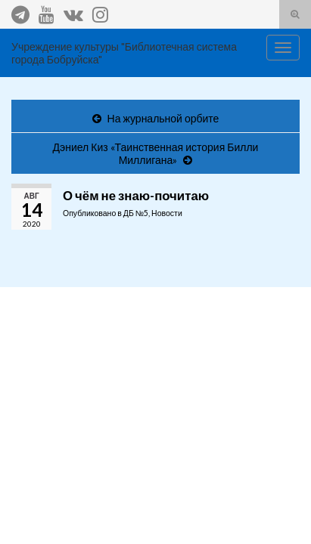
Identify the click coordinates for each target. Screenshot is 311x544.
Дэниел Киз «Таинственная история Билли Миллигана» (156, 153)
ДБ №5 (135, 213)
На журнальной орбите (163, 118)
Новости (166, 213)
